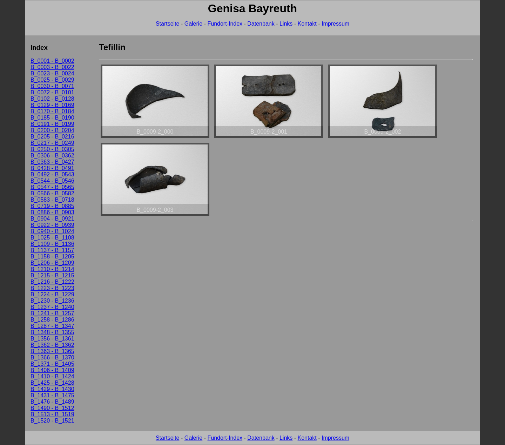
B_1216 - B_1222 (52, 282)
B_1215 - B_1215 (52, 275)
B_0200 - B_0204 (52, 130)
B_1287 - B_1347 (52, 326)
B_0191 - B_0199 (52, 124)
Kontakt (307, 24)
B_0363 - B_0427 (52, 162)
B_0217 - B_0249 (52, 143)
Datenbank (260, 24)
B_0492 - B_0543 (52, 174)
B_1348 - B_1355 (52, 332)
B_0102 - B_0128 (52, 99)
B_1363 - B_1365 (52, 351)
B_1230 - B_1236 (52, 301)
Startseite (168, 24)
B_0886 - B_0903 (52, 212)
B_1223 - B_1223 (52, 288)
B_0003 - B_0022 (52, 67)
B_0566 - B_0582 (52, 193)
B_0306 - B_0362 (52, 156)
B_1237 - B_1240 (52, 307)
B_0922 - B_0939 (52, 225)
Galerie (193, 24)
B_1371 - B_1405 (52, 364)
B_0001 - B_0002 (52, 61)
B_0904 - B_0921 (52, 219)
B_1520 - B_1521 (52, 421)
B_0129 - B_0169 (52, 105)
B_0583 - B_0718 (52, 200)
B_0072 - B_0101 (52, 92)
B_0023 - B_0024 (52, 73)
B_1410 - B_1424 (52, 376)
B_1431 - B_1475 (52, 395)
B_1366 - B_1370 (52, 357)
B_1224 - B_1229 (52, 294)
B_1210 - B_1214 (52, 269)
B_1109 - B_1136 (52, 244)
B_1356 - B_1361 (52, 339)
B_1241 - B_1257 (52, 313)
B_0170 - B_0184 (52, 111)
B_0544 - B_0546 (52, 181)
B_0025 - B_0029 (52, 80)
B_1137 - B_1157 (52, 250)
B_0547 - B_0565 (52, 187)
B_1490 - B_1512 (52, 408)
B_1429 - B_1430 (52, 389)
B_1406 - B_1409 (52, 370)
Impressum (335, 24)
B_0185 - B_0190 (52, 118)
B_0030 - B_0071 (52, 86)
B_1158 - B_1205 (52, 256)
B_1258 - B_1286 (52, 320)
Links (286, 24)
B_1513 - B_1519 (52, 414)
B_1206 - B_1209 (52, 263)
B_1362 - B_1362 (52, 345)
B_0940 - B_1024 (52, 231)
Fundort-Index (224, 24)
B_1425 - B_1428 (52, 383)
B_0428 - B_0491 (52, 168)
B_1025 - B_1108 (52, 238)
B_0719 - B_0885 (52, 206)
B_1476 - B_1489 (52, 402)
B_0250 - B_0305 (52, 149)
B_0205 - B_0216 (52, 137)
